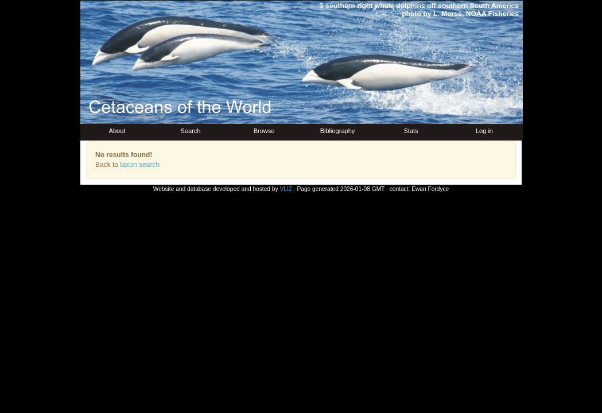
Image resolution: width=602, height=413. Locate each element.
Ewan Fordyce (430, 189)
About (117, 130)
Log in (484, 130)
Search (191, 130)
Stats (410, 130)
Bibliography (337, 130)
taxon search (140, 165)
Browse (264, 130)
